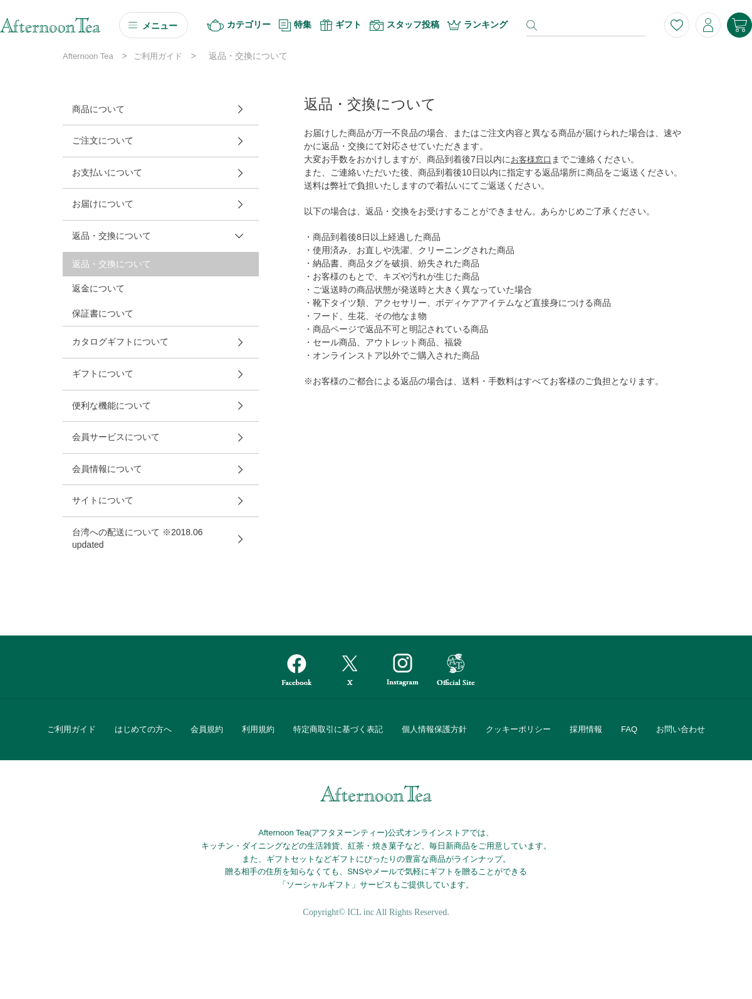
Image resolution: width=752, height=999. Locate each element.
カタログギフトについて (120, 342)
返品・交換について (111, 236)
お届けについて (102, 204)
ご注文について (102, 140)
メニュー (159, 26)
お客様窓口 (531, 159)
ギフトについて (102, 374)
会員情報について (107, 469)
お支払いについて (107, 172)
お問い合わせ (680, 729)
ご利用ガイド (157, 56)
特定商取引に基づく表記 (338, 729)
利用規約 (258, 729)
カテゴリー (239, 25)
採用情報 (586, 729)
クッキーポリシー (518, 729)
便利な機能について (111, 405)
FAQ (629, 729)
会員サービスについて (116, 437)
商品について (98, 109)
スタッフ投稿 (404, 24)
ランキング (477, 24)
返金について (98, 288)
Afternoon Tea (88, 56)
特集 (295, 25)
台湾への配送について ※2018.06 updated (137, 538)
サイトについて (102, 500)
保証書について (102, 313)
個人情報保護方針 (434, 729)
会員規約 (207, 729)
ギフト (341, 25)
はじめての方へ (143, 729)
